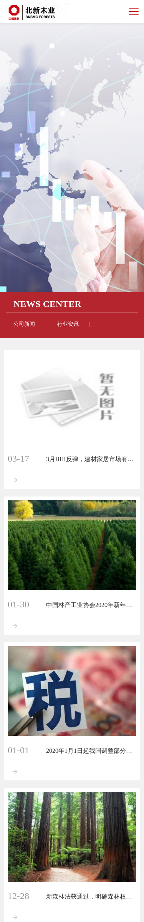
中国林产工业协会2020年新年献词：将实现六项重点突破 (91, 605)
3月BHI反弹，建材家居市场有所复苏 (91, 459)
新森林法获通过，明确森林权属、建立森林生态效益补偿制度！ (91, 896)
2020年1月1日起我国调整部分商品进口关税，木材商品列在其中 (91, 750)
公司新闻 (24, 324)
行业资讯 (68, 324)
